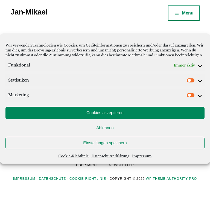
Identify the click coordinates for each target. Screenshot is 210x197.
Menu (188, 13)
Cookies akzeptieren (105, 112)
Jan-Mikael (28, 12)
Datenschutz (52, 179)
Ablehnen (104, 127)
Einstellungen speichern (105, 142)
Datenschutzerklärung (110, 156)
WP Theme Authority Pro (171, 179)
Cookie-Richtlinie (74, 156)
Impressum (141, 156)
